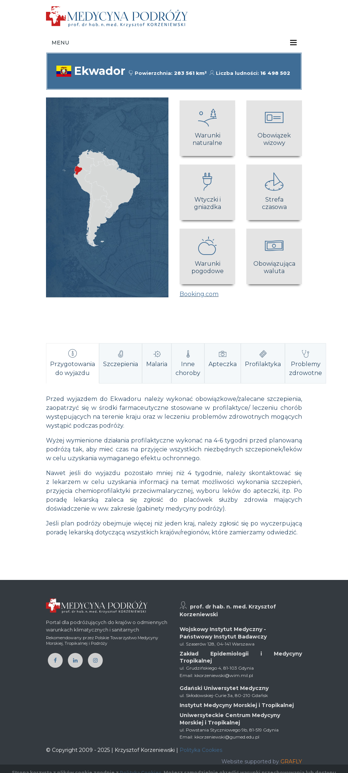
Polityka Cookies (201, 750)
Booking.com (199, 294)
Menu (60, 42)
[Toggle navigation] (293, 43)
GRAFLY (291, 761)
